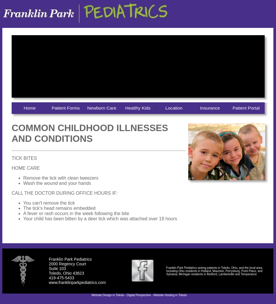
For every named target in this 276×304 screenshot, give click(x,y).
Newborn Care (101, 107)
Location (173, 107)
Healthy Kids (137, 107)
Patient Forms (66, 107)
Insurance (210, 107)
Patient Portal (245, 107)
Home (29, 107)
